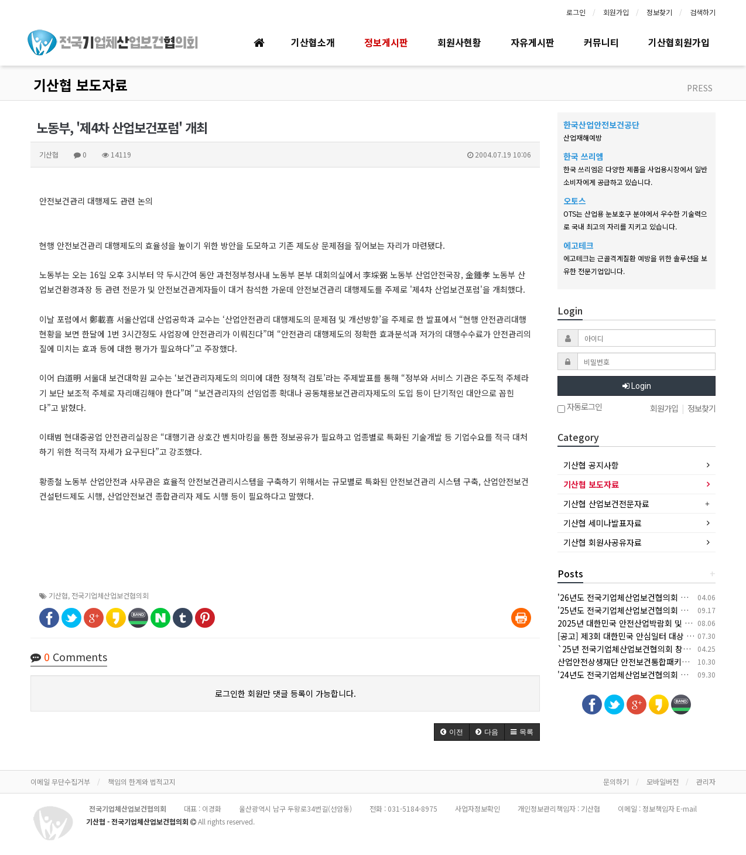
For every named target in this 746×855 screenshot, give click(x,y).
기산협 (58, 595)
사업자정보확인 (477, 808)
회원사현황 (459, 42)
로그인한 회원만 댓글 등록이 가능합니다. (285, 693)
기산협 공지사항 (591, 465)
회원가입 (616, 12)
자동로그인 (579, 408)
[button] (452, 732)
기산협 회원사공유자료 (602, 542)
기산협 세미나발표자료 (602, 523)
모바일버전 (662, 781)
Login (636, 386)
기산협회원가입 (679, 42)
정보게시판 (386, 42)
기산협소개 (313, 42)
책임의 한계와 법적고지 (142, 781)
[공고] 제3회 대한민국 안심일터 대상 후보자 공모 (642, 636)
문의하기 (616, 781)
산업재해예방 (582, 137)
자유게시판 (533, 42)
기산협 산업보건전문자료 (606, 503)
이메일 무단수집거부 (60, 781)
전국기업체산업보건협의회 (110, 595)
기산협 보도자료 (80, 84)
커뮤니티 (601, 42)
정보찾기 (659, 12)
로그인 (576, 12)
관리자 (706, 781)
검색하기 (703, 12)
